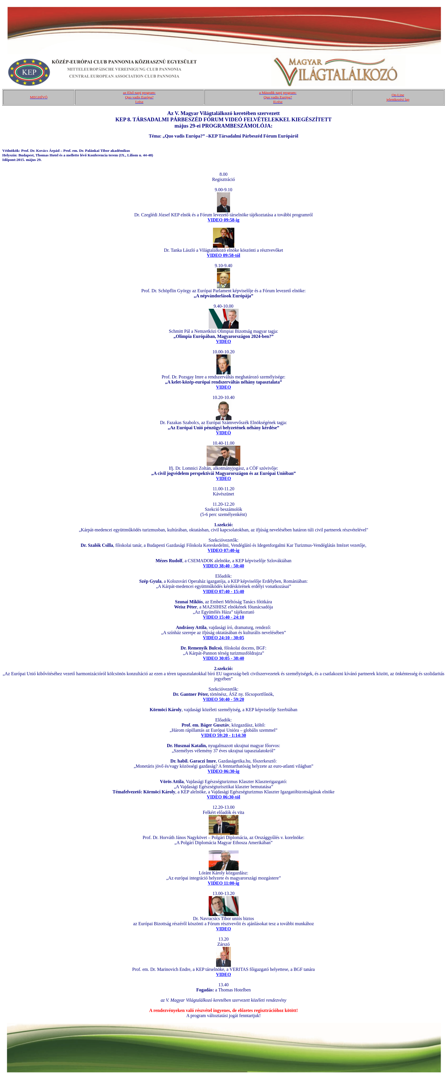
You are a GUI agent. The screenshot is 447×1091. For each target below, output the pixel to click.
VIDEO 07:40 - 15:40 (223, 591)
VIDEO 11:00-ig (223, 883)
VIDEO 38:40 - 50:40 (223, 565)
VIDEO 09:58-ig (223, 219)
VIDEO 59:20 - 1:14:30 (223, 735)
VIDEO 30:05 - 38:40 (223, 658)
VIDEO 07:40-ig (223, 550)
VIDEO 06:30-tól (223, 796)
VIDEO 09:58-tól (223, 255)
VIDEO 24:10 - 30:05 (223, 637)
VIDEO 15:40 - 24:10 (223, 617)
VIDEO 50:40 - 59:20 (223, 699)
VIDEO (223, 341)
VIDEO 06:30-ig (223, 771)
